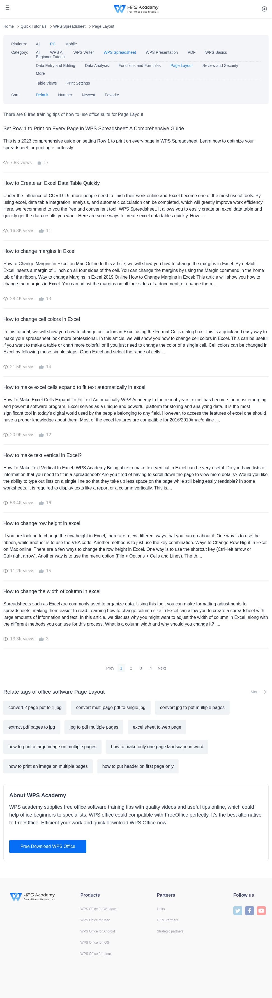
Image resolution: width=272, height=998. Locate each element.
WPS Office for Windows (98, 909)
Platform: (19, 44)
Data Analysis (97, 65)
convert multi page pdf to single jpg (110, 707)
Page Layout (103, 26)
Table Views (46, 83)
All (38, 44)
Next (162, 668)
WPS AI (57, 52)
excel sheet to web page (157, 727)
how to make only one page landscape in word (157, 746)
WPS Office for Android (97, 931)
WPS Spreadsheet (69, 26)
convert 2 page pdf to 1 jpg (34, 707)
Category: (19, 52)
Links (161, 909)
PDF (191, 52)
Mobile (71, 44)
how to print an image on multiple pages (48, 766)
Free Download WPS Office (47, 846)
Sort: (15, 95)
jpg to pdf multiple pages (94, 727)
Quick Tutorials (33, 26)
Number (65, 95)
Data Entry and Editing (55, 65)
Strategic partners (170, 931)
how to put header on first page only (138, 766)
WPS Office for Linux (96, 954)
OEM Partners (167, 920)
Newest (88, 95)
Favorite (112, 95)
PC (53, 44)
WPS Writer (83, 52)
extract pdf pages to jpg (31, 727)
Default (42, 95)
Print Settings (78, 83)
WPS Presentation (162, 52)
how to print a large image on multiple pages (52, 746)
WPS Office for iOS (94, 943)
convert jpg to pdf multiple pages (192, 707)
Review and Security (220, 65)
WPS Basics (216, 52)
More (40, 73)
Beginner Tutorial (51, 57)
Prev (110, 668)
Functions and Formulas (140, 65)
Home (8, 26)
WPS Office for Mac (95, 920)
